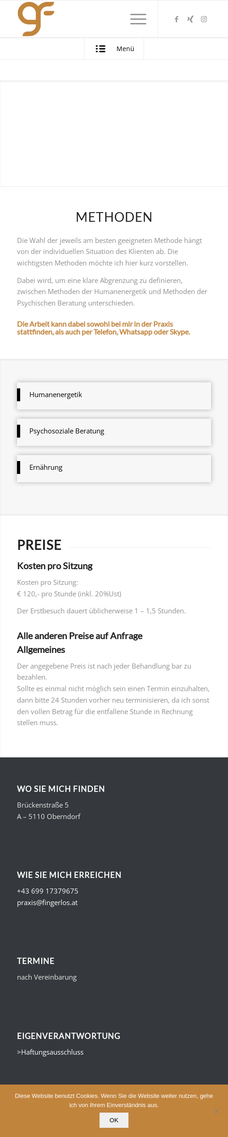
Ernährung (45, 467)
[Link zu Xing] (190, 19)
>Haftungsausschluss (50, 1051)
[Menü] (133, 18)
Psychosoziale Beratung (66, 430)
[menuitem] (133, 18)
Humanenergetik (55, 394)
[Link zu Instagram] (204, 19)
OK (114, 1120)
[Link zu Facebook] (177, 19)
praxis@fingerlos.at (47, 902)
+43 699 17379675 (47, 890)
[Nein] (216, 1110)
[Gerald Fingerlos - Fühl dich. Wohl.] (94, 18)
